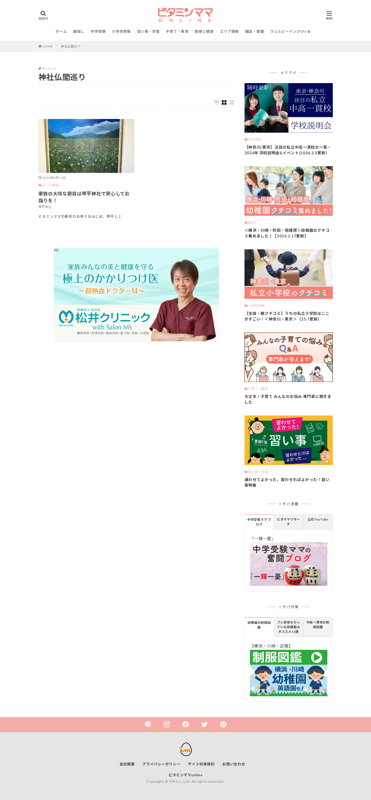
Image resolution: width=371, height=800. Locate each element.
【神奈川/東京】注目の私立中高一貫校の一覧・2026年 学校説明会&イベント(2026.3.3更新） (287, 150)
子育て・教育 (177, 31)
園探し (78, 31)
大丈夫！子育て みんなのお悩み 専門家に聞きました (287, 399)
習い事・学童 (148, 31)
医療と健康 (204, 31)
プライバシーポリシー (161, 764)
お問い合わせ (233, 764)
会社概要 (127, 764)
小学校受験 (121, 31)
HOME (48, 46)
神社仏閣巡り (71, 46)
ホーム (61, 31)
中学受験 (98, 31)
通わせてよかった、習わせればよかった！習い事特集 (287, 482)
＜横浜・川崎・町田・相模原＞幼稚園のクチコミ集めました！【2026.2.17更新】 (287, 233)
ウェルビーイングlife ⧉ (290, 31)
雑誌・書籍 (254, 31)
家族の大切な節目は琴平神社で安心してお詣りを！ (84, 197)
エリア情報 (229, 31)
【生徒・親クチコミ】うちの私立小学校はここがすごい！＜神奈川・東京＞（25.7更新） (287, 316)
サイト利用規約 (201, 764)
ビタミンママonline (185, 775)
